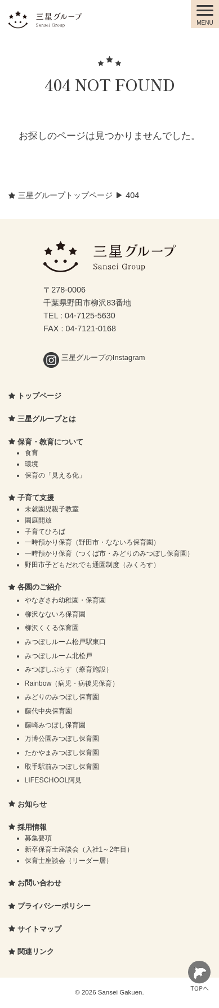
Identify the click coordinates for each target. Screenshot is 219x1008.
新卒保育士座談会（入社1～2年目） (79, 849)
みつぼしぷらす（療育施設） (69, 669)
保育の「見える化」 (55, 475)
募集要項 (38, 838)
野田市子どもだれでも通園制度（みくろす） (92, 565)
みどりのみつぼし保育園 (62, 697)
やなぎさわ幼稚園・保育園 (65, 600)
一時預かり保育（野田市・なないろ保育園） (92, 542)
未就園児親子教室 (52, 509)
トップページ (39, 396)
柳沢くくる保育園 (52, 628)
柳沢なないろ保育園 (55, 614)
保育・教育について (50, 442)
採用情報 (32, 827)
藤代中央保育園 (48, 711)
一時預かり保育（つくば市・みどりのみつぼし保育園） (109, 553)
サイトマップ (39, 929)
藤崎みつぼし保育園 (55, 725)
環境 (31, 464)
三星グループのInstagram (94, 357)
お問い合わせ (39, 883)
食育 (31, 453)
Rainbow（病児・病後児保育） (72, 683)
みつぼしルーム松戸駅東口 (65, 642)
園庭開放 (38, 520)
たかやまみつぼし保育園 (62, 753)
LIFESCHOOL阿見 (53, 780)
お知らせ (32, 804)
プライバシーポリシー (54, 906)
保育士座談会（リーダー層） (69, 861)
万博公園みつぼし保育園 (62, 738)
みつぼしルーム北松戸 (58, 656)
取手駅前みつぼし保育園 (62, 767)
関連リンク (35, 951)
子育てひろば (45, 532)
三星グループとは (46, 419)
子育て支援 (35, 497)
